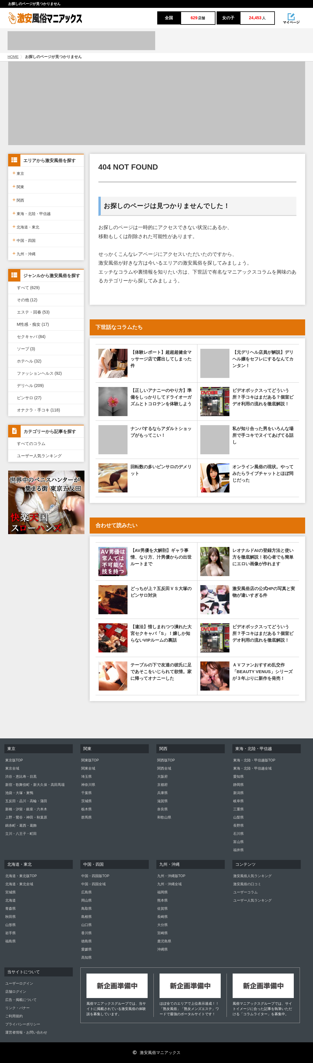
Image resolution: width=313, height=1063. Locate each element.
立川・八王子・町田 (21, 834)
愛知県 (238, 777)
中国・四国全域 (93, 884)
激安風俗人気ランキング (252, 876)
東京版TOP (14, 760)
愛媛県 (86, 949)
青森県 (10, 909)
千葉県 (86, 793)
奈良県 (162, 809)
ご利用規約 (14, 1016)
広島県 (86, 892)
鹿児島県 (164, 941)
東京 (18, 173)
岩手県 (10, 933)
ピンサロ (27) (29, 397)
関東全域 (88, 768)
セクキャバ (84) (31, 336)
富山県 (238, 842)
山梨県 (238, 817)
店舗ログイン (15, 992)
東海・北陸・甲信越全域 (252, 768)
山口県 (86, 925)
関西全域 (164, 768)
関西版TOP (166, 760)
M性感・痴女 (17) (33, 324)
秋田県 (10, 917)
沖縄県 (162, 949)
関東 (18, 186)
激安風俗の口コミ (247, 884)
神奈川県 (88, 785)
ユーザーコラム (245, 892)
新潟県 (238, 793)
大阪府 (162, 777)
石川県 (238, 834)
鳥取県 (86, 909)
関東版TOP (90, 760)
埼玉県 (86, 777)
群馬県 (86, 817)
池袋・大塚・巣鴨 (19, 793)
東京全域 (12, 768)
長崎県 (162, 917)
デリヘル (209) (30, 385)
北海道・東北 (26, 226)
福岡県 (162, 892)
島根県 (86, 917)
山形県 (10, 925)
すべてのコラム (31, 443)
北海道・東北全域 (19, 884)
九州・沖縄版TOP (171, 876)
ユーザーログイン (19, 983)
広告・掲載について (21, 1000)
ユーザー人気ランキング (39, 455)
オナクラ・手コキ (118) (38, 410)
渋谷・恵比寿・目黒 (21, 777)
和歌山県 (164, 817)
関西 (18, 200)
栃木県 (86, 809)
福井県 (238, 850)
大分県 (162, 925)
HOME (13, 57)
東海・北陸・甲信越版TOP (254, 760)
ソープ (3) (26, 348)
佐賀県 (162, 909)
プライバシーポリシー (22, 1024)
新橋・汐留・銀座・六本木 (26, 809)
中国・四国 (24, 240)
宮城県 (10, 892)
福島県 (10, 941)
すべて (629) (28, 287)
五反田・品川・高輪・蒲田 (26, 801)
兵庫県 (162, 793)
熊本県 (162, 900)
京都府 (162, 785)
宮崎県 (162, 933)
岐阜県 (238, 801)
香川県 (86, 933)
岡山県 (86, 900)
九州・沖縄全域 (169, 884)
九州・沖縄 (24, 253)
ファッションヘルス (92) (39, 373)
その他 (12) (27, 300)
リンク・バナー (17, 1008)
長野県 (238, 825)
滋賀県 (162, 801)
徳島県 (86, 941)
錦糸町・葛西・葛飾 (21, 825)
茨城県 (86, 801)
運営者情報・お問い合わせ (26, 1032)
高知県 (86, 957)
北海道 (10, 900)
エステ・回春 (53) (33, 312)
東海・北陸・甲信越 (32, 213)
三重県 (238, 809)
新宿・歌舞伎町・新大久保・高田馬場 (35, 785)
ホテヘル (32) (29, 361)
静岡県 (238, 785)
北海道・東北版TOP (21, 876)
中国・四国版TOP (95, 876)
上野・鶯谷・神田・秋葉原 (26, 817)
